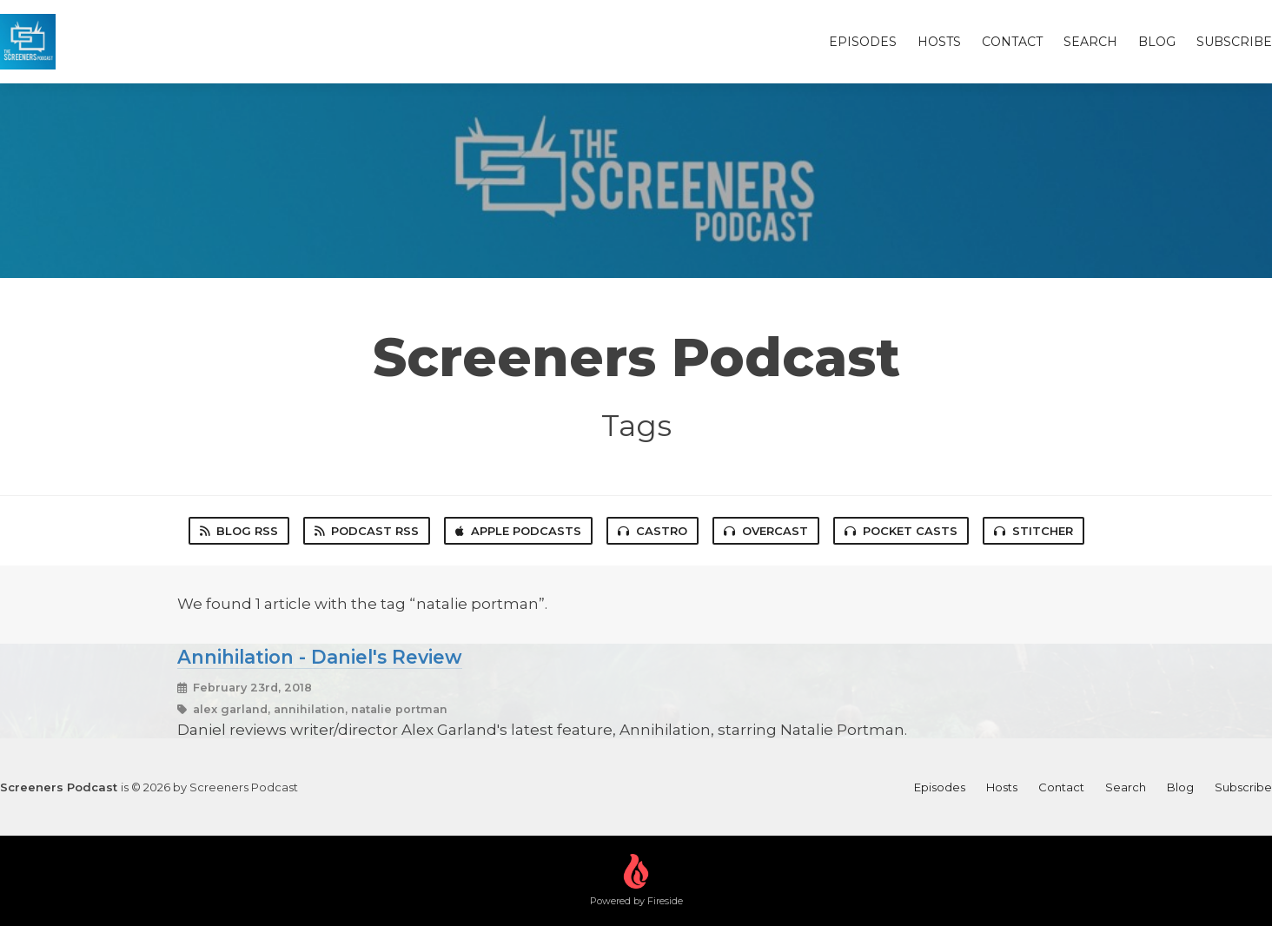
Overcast (766, 531)
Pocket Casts (901, 531)
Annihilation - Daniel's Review (319, 656)
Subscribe (1234, 42)
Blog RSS (239, 531)
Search (1090, 42)
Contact (1012, 42)
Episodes (863, 42)
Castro (652, 531)
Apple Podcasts (518, 531)
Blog (1157, 42)
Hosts (939, 42)
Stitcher (1033, 531)
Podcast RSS (367, 531)
